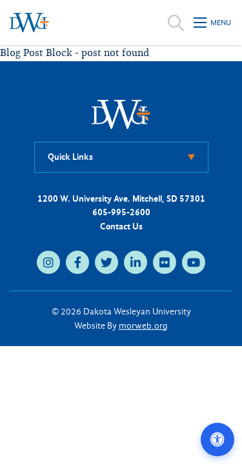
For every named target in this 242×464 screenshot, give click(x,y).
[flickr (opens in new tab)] (164, 262)
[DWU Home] (121, 113)
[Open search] (176, 22)
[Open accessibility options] (217, 439)
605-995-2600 (121, 212)
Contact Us (121, 226)
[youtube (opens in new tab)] (193, 262)
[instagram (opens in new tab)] (48, 262)
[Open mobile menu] (213, 22)
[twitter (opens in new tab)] (106, 262)
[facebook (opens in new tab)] (77, 262)
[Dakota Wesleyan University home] (29, 22)
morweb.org (143, 325)
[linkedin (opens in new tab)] (135, 262)
